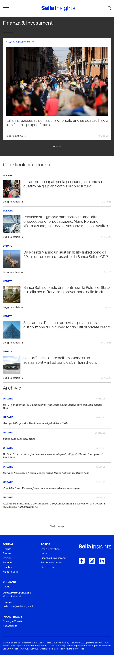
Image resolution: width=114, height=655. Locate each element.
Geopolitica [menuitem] (47, 567)
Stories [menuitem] (7, 553)
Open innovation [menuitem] (50, 549)
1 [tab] (54, 146)
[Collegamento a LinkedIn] (102, 561)
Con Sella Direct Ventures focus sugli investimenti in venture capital (41, 488)
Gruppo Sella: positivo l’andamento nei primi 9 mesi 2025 (35, 423)
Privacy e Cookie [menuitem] (12, 621)
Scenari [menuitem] (7, 562)
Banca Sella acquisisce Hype (19, 439)
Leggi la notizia (14, 136)
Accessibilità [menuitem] (10, 626)
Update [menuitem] (7, 549)
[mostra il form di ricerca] (109, 8)
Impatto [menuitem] (45, 553)
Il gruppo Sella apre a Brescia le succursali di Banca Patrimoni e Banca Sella (46, 473)
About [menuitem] (6, 586)
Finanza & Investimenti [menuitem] (54, 558)
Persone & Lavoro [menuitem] (51, 562)
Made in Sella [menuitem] (10, 572)
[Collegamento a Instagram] (92, 561)
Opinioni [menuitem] (7, 558)
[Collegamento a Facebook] (82, 561)
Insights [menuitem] (7, 567)
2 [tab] (57, 146)
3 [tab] (60, 146)
